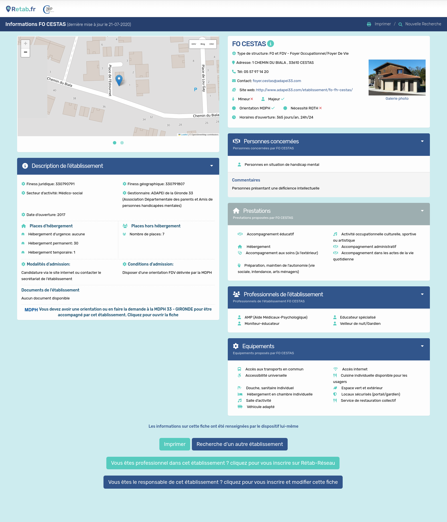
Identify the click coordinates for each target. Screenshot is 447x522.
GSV (194, 44)
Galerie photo (397, 98)
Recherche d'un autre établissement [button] (239, 444)
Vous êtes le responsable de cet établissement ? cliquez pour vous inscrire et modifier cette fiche (223, 482)
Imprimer (175, 444)
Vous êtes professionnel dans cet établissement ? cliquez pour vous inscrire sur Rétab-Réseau (223, 463)
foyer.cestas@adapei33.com (277, 81)
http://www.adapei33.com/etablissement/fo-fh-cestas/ (304, 90)
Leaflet (183, 134)
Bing (203, 44)
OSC (212, 44)
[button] (119, 80)
